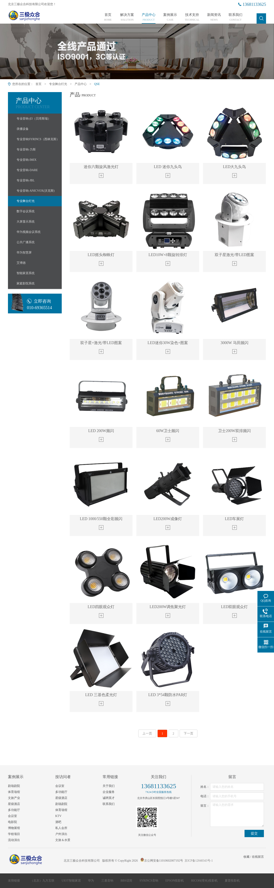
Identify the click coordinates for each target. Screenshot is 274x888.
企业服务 (109, 792)
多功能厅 (14, 810)
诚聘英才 (109, 798)
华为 (91, 880)
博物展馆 (14, 828)
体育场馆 (14, 792)
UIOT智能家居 (72, 880)
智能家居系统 (26, 273)
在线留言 (258, 856)
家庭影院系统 (26, 283)
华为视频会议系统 (29, 232)
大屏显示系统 (26, 221)
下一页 (188, 733)
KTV (58, 816)
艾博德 (21, 262)
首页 (107, 17)
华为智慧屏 (24, 252)
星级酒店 (14, 804)
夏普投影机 (232, 880)
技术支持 (192, 17)
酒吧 (58, 822)
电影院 (12, 822)
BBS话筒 (126, 880)
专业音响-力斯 (26, 149)
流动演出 (14, 840)
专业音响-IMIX (27, 159)
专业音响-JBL (26, 180)
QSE (97, 84)
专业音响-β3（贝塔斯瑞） (34, 118)
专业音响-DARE (27, 170)
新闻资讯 (214, 17)
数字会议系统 (26, 211)
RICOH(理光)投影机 (204, 880)
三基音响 (107, 880)
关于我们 (109, 786)
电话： (204, 796)
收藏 (246, 856)
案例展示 (170, 17)
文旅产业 (14, 798)
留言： (204, 805)
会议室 (12, 816)
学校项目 (14, 834)
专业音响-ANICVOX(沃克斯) (36, 190)
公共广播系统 (26, 242)
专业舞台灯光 (58, 84)
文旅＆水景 (62, 840)
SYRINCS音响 (149, 880)
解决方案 (127, 17)
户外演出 (61, 834)
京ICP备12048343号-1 (199, 860)
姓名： (204, 786)
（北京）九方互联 (42, 880)
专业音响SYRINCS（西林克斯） (38, 139)
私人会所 (61, 828)
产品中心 (148, 17)
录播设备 (23, 129)
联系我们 (235, 17)
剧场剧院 (14, 786)
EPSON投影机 (175, 880)
